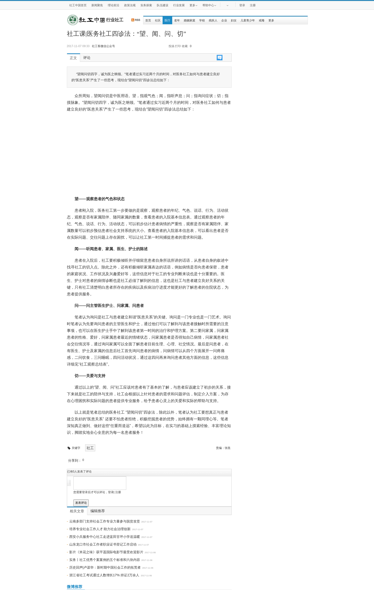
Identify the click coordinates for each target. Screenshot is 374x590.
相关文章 (77, 511)
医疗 (167, 20)
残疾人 (213, 20)
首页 (148, 20)
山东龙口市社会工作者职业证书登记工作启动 (103, 544)
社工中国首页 (78, 5)
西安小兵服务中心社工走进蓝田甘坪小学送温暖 (104, 537)
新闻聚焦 (97, 5)
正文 (73, 58)
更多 (194, 5)
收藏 (185, 46)
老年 (177, 20)
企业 (224, 20)
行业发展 (179, 5)
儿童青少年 (248, 20)
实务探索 (146, 5)
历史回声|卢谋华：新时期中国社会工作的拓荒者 (105, 567)
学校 (202, 20)
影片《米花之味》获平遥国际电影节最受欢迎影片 (106, 552)
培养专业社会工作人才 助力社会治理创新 (100, 529)
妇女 (234, 20)
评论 (86, 58)
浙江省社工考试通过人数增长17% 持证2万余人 (104, 575)
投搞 (171, 46)
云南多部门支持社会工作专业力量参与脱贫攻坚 (104, 521)
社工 (90, 448)
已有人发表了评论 (79, 471)
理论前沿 (113, 5)
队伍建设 (162, 5)
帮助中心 (209, 5)
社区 (158, 20)
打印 (178, 46)
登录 (242, 5)
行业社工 (114, 20)
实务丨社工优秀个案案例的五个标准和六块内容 (104, 560)
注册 (253, 5)
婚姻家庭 (189, 20)
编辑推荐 (97, 511)
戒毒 (262, 20)
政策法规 (130, 5)
